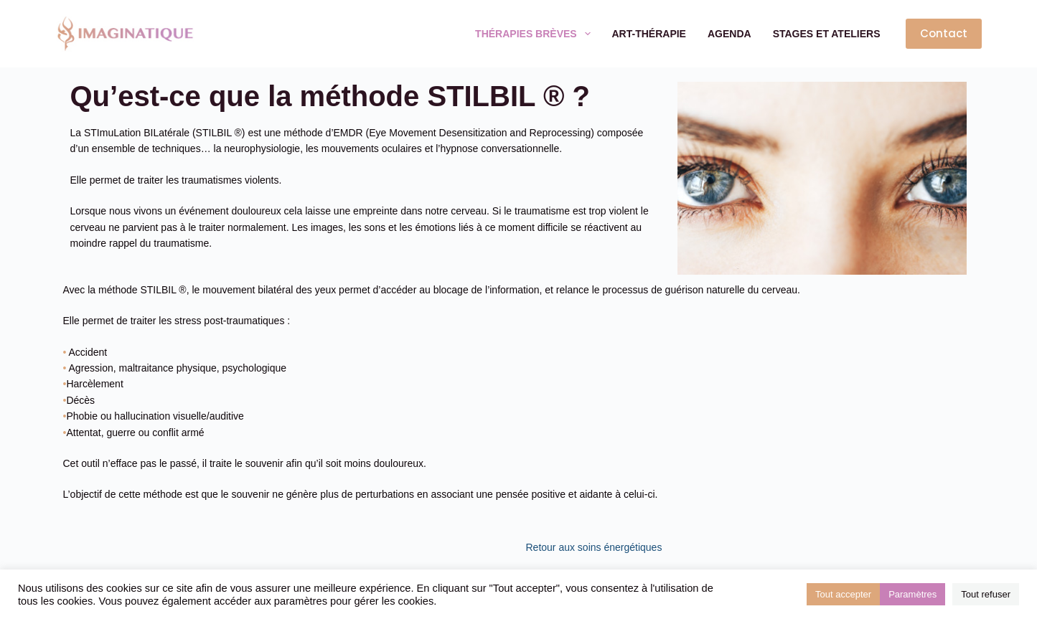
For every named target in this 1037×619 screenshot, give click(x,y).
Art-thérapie (649, 33)
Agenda (729, 33)
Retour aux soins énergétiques (594, 547)
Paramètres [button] (912, 594)
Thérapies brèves (535, 33)
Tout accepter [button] (843, 594)
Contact (943, 33)
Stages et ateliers (827, 33)
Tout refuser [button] (985, 594)
